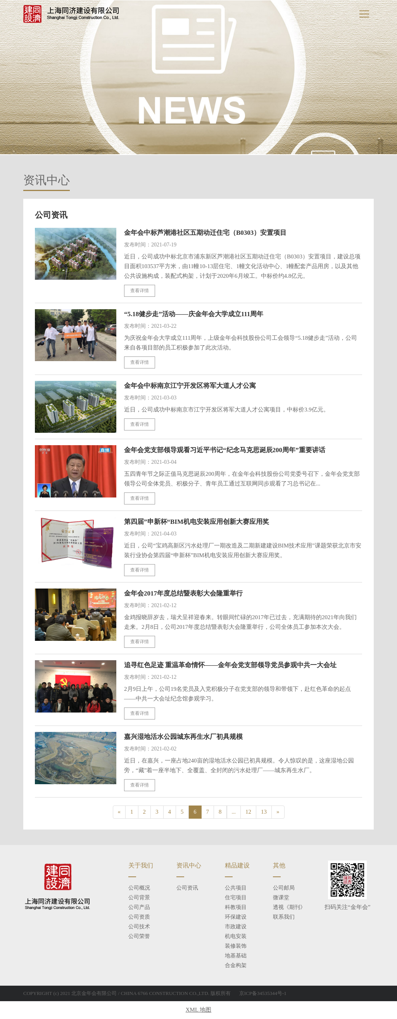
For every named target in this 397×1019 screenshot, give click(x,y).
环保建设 (236, 917)
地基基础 (236, 956)
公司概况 (139, 888)
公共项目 (236, 888)
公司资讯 (187, 888)
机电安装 (236, 937)
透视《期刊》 (289, 908)
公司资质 (139, 917)
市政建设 (236, 927)
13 (264, 812)
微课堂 (281, 898)
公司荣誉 (139, 937)
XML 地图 (199, 1010)
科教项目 (236, 908)
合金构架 (236, 966)
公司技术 (139, 927)
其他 (279, 865)
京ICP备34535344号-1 (263, 994)
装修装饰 (236, 946)
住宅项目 (236, 898)
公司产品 (139, 908)
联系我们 (284, 917)
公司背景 (139, 898)
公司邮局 (284, 888)
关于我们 (140, 865)
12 (248, 812)
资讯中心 (188, 865)
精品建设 (237, 865)
